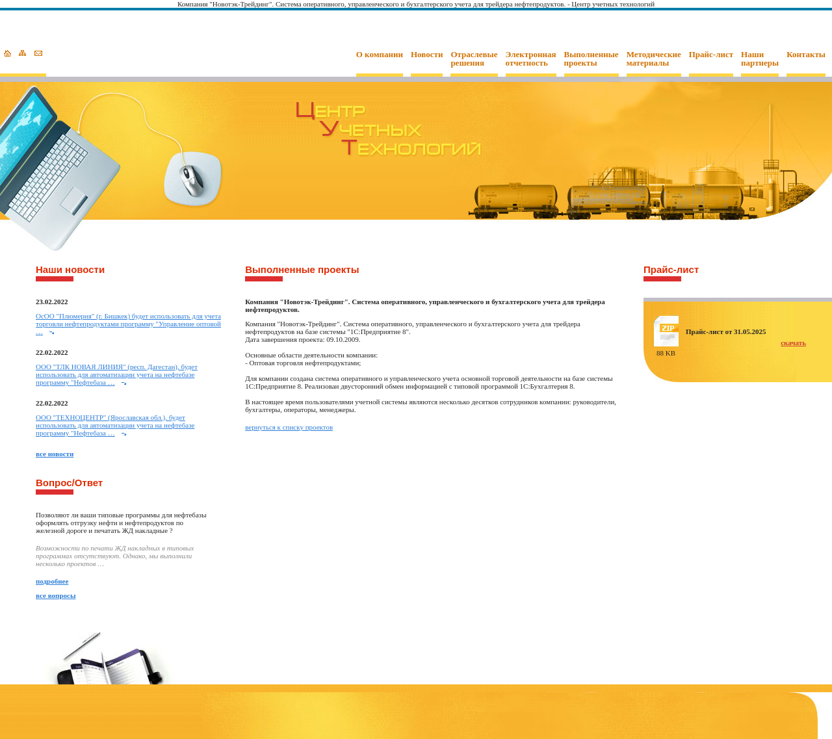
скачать (793, 342)
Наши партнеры (760, 59)
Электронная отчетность (531, 59)
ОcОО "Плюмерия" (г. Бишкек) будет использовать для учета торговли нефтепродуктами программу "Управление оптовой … (128, 323)
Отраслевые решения (473, 59)
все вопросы (56, 595)
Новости (427, 54)
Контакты (806, 54)
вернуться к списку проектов (289, 427)
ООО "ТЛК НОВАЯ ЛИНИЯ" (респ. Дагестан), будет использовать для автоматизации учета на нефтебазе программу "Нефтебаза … (117, 374)
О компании (379, 54)
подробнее (52, 581)
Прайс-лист (711, 54)
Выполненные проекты (591, 59)
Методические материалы (654, 59)
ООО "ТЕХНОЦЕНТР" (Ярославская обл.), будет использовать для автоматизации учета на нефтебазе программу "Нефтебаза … (115, 425)
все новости (54, 454)
